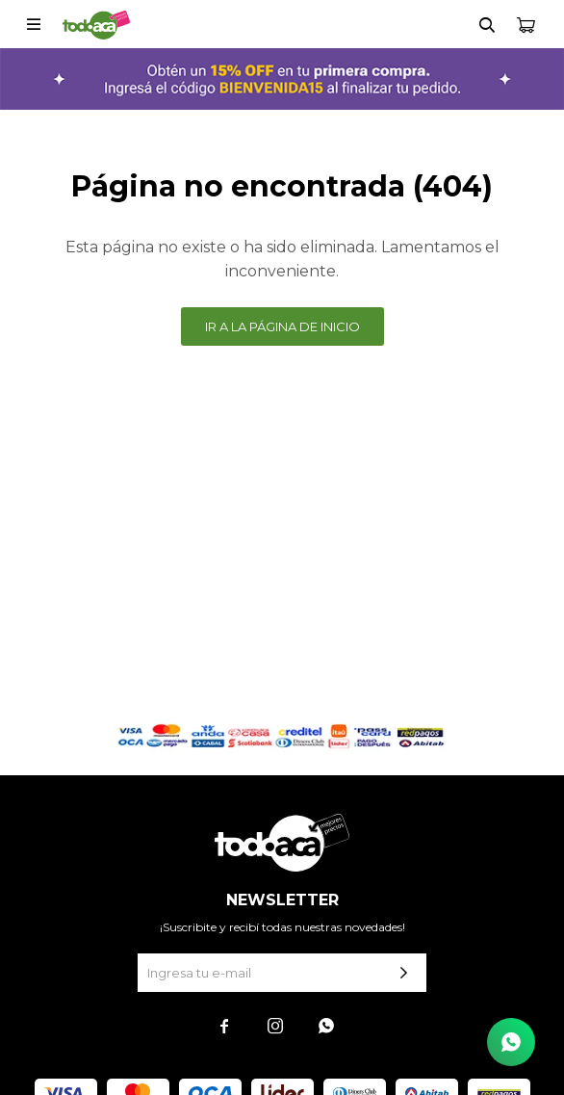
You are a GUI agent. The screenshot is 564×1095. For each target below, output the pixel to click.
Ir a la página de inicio (282, 326)
